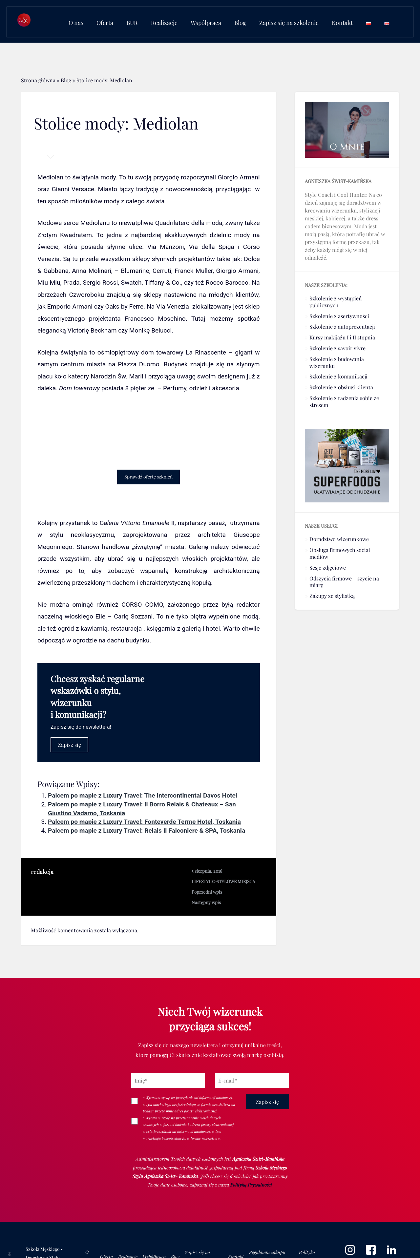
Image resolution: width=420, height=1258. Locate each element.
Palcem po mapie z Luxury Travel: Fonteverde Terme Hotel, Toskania (144, 821)
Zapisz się (69, 744)
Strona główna (38, 80)
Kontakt (342, 23)
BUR (132, 23)
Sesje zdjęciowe (327, 567)
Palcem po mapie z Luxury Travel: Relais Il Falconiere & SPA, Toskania (146, 830)
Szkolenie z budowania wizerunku (336, 362)
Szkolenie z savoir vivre (337, 348)
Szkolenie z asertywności (339, 316)
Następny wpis (206, 902)
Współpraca (206, 23)
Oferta (104, 23)
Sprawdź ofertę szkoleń (148, 477)
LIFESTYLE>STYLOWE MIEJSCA (223, 881)
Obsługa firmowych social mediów (339, 553)
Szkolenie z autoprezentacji (342, 326)
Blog (240, 23)
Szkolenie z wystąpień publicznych (335, 302)
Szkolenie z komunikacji (338, 376)
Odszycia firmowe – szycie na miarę (344, 582)
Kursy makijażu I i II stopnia (342, 337)
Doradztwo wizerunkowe (339, 539)
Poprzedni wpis (207, 892)
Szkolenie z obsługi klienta (341, 387)
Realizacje (164, 23)
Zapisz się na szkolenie (289, 23)
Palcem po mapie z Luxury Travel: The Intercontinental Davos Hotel (142, 795)
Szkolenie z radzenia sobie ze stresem (344, 401)
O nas (76, 23)
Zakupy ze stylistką (332, 595)
